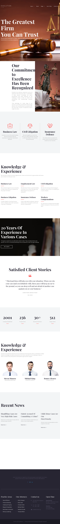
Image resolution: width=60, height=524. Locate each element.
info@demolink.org (37, 509)
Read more (4, 405)
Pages (43, 6)
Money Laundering (7, 511)
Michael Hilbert (21, 507)
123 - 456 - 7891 (36, 506)
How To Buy (49, 6)
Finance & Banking (7, 502)
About (37, 6)
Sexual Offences (6, 500)
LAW (2, 7)
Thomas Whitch (21, 511)
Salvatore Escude (21, 509)
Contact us (56, 6)
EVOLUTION (6, 6)
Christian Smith (21, 504)
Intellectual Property (7, 504)
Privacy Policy (28, 521)
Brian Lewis (20, 502)
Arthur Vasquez (21, 500)
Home (32, 6)
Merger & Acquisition (7, 507)
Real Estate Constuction (8, 509)
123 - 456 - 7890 (36, 505)
